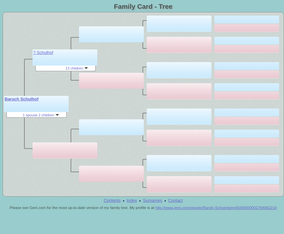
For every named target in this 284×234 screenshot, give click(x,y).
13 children (76, 68)
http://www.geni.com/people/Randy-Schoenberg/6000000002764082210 (216, 207)
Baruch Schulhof (21, 99)
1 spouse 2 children (41, 115)
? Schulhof (43, 52)
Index (132, 200)
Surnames (152, 200)
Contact (175, 200)
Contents (112, 200)
